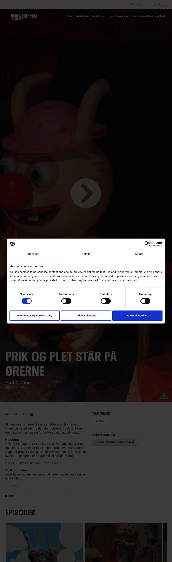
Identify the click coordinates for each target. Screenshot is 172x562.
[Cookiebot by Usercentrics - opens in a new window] (147, 243)
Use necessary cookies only (34, 315)
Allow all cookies (137, 315)
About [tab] (139, 253)
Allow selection (85, 315)
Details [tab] (86, 253)
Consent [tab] (33, 253)
